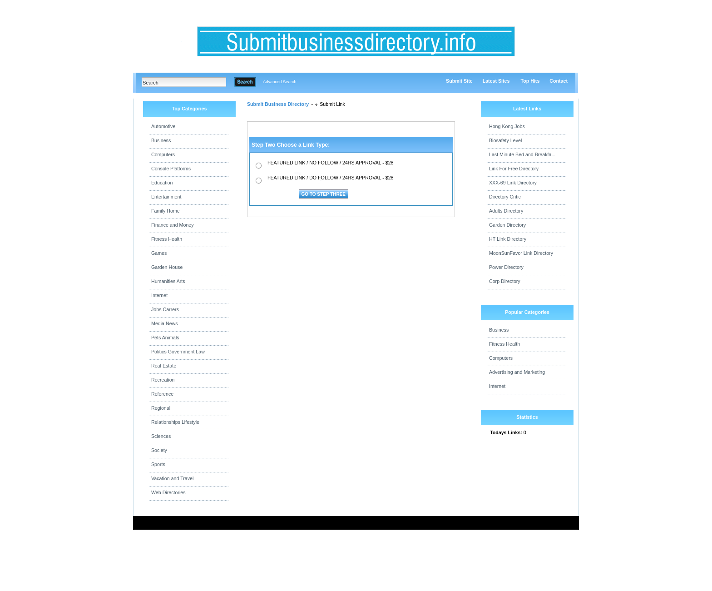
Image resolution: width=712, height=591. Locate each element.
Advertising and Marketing (517, 372)
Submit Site (459, 81)
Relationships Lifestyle (175, 422)
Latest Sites (496, 81)
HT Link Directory (507, 239)
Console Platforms (171, 168)
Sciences (161, 436)
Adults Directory (506, 211)
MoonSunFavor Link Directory (521, 253)
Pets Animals (165, 337)
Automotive (163, 126)
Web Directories (168, 492)
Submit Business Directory (278, 104)
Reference (162, 394)
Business (161, 140)
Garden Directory (507, 225)
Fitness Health (166, 239)
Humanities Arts (168, 281)
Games (159, 253)
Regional (160, 408)
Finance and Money (172, 225)
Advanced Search (280, 81)
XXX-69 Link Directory (513, 182)
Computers (163, 154)
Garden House (167, 267)
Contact (558, 81)
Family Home (165, 211)
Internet (159, 295)
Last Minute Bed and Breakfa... (522, 154)
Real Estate (163, 365)
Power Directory (506, 267)
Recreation (163, 379)
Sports (158, 464)
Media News (164, 323)
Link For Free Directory (514, 168)
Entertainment (166, 196)
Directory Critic (505, 196)
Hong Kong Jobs (507, 126)
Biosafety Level (505, 140)
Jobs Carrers (165, 309)
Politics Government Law (178, 351)
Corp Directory (504, 281)
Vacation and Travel (172, 478)
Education (162, 182)
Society (159, 450)
